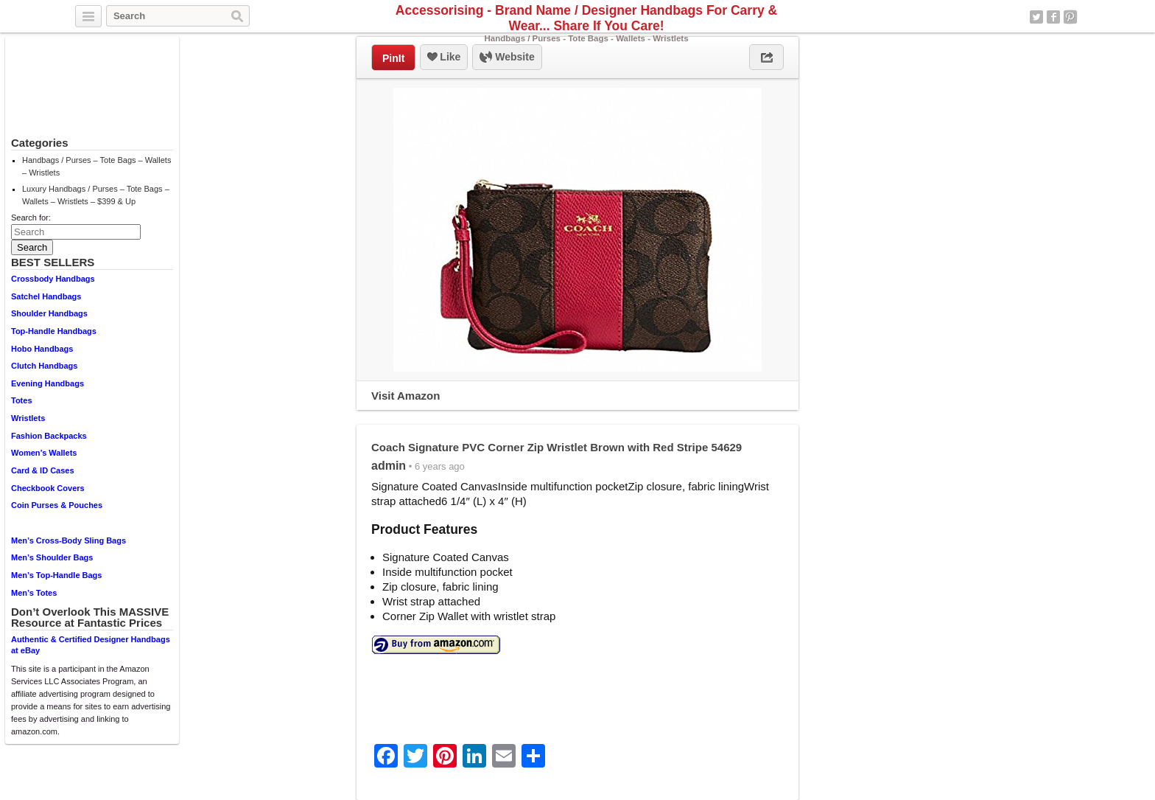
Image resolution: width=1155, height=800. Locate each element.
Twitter (1036, 17)
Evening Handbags (47, 383)
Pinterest (1070, 17)
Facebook (1053, 17)
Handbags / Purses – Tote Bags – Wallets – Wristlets (96, 166)
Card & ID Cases (42, 470)
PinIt (393, 58)
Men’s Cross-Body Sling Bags (68, 540)
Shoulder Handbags (49, 313)
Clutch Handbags (44, 365)
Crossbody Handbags (53, 278)
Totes (21, 400)
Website (507, 57)
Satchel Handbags (46, 296)
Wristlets (28, 418)
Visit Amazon (405, 395)
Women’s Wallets (44, 452)
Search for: (31, 217)
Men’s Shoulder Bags (52, 557)
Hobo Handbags (42, 348)
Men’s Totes (34, 592)
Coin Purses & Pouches (56, 505)
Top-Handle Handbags (53, 331)
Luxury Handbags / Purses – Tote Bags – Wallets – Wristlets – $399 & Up (95, 195)
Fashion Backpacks (49, 435)
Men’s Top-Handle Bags (56, 575)
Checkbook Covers (48, 488)
